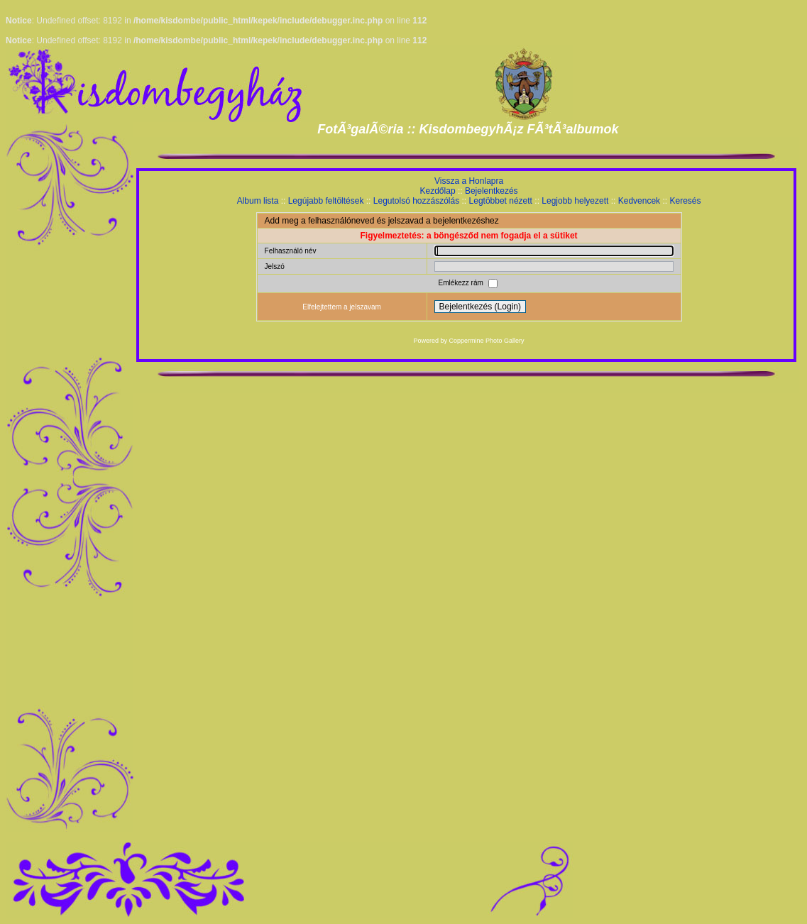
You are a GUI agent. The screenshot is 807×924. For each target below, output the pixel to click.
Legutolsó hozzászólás (416, 201)
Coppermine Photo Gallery (487, 340)
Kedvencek (639, 201)
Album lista (258, 201)
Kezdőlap (438, 191)
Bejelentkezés (491, 191)
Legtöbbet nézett (500, 201)
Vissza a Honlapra (468, 181)
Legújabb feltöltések (326, 201)
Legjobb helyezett (575, 201)
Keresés (685, 201)
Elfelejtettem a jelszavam (341, 307)
